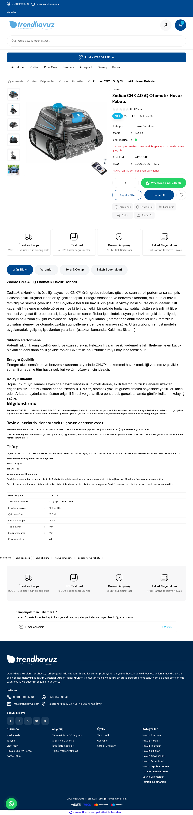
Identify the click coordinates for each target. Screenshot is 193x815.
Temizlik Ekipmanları (154, 781)
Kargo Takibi (14, 756)
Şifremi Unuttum (106, 745)
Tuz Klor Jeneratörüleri (155, 771)
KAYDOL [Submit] (167, 627)
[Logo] (32, 25)
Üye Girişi (102, 740)
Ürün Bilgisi (20, 269)
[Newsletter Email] (96, 627)
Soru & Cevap (74, 269)
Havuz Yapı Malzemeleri (156, 766)
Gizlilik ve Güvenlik (63, 740)
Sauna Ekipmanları (153, 776)
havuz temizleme (63, 558)
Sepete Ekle (127, 195)
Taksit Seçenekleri (109, 269)
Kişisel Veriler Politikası (65, 750)
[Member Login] (166, 25)
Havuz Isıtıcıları (151, 750)
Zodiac (139, 133)
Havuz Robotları (144, 126)
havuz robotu (22, 558)
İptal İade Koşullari (63, 745)
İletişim (11, 740)
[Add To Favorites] (181, 195)
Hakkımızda (13, 735)
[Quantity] (125, 183)
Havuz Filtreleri (151, 740)
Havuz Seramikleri (153, 761)
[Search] (96, 41)
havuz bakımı (42, 558)
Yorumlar (46, 269)
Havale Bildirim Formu (19, 750)
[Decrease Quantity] (115, 183)
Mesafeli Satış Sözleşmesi (67, 735)
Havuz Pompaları (152, 735)
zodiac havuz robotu (89, 558)
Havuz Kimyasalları (153, 756)
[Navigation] (96, 57)
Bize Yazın (12, 745)
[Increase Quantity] (135, 183)
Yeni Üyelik (103, 735)
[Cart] (180, 25)
